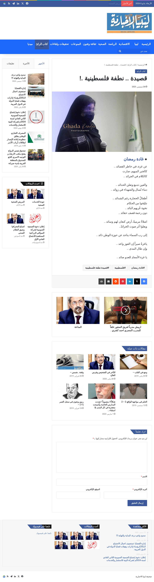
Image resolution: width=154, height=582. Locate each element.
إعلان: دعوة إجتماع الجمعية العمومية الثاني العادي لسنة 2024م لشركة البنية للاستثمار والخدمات (17, 118)
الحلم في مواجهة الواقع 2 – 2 (134, 402)
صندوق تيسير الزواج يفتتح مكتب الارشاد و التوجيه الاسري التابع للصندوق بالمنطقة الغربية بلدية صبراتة (17, 157)
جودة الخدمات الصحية (110, 3)
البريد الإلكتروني (140, 489)
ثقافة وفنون (89, 44)
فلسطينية (119, 267)
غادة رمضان (134, 159)
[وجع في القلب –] (133, 361)
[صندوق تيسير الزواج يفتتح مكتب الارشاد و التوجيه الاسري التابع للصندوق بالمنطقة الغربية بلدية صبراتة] (36, 154)
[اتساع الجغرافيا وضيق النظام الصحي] (16, 219)
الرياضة (112, 44)
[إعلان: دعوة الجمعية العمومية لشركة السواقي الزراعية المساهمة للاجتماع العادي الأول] (35, 219)
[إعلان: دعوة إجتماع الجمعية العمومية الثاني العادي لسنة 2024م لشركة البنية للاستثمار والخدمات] (36, 117)
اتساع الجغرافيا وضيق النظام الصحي (18, 229)
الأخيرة (26, 63)
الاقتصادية (124, 44)
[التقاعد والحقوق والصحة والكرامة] (61, 545)
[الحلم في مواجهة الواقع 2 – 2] (133, 391)
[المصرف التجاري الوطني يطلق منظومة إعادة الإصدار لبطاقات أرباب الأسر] (36, 137)
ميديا (30, 44)
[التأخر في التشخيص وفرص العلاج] (101, 361)
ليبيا (136, 44)
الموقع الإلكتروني (93, 489)
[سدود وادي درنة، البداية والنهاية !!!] (36, 79)
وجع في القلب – (140, 372)
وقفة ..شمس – (77, 372)
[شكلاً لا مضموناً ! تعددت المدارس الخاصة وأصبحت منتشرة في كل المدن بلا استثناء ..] (101, 391)
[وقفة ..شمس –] (70, 361)
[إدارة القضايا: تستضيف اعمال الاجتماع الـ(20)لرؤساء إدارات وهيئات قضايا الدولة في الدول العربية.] (36, 92)
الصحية (102, 44)
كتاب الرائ (42, 44)
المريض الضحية (18, 202)
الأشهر (41, 63)
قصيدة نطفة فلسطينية (96, 267)
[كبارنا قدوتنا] (92, 536)
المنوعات (76, 44)
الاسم (144, 476)
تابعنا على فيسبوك (43, 533)
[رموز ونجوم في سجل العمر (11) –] (70, 391)
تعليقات (10, 63)
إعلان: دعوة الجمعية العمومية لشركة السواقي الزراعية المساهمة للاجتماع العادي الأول (36, 232)
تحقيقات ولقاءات (59, 44)
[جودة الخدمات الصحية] (35, 194)
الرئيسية (146, 44)
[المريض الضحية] (16, 194)
